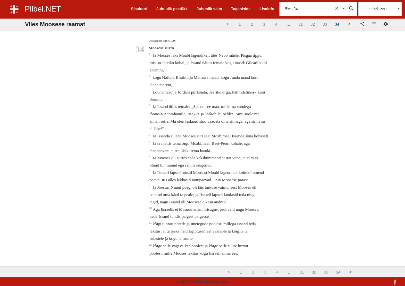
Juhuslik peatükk (171, 9)
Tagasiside (241, 9)
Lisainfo (267, 9)
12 (150, 244)
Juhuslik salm (209, 9)
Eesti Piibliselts (216, 281)
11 (150, 222)
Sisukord (139, 9)
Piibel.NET (43, 8)
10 (150, 208)
